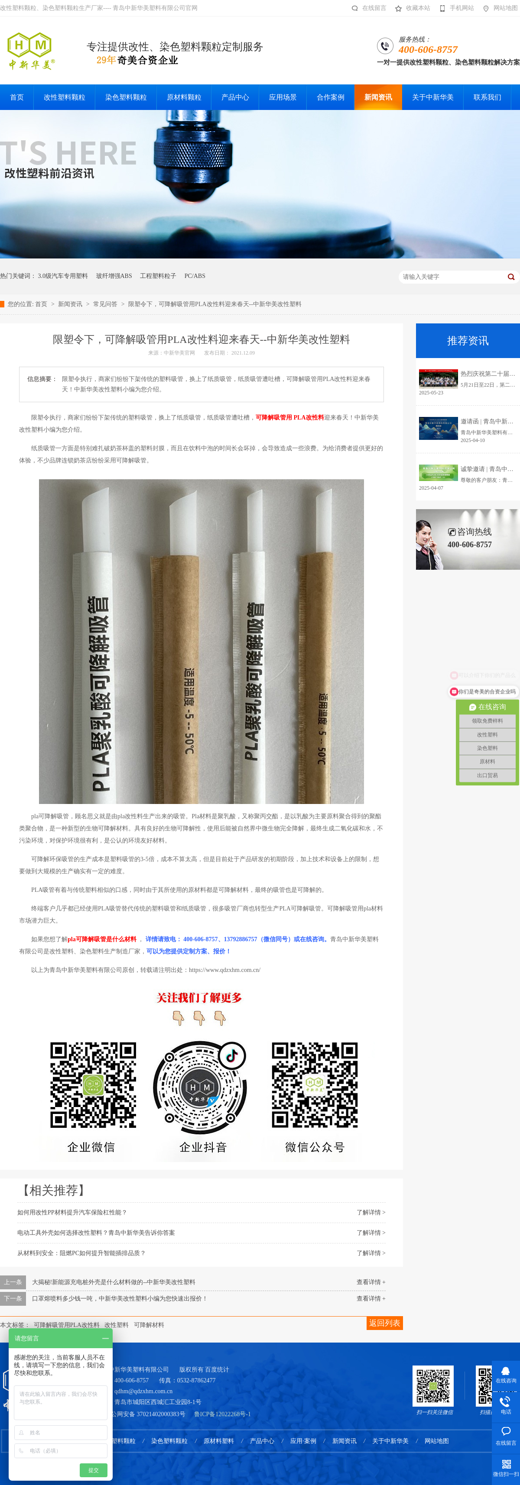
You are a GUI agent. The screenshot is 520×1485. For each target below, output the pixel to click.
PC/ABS (195, 276)
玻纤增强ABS (114, 276)
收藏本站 (410, 8)
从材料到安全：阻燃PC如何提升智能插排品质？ (81, 1253)
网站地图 (498, 8)
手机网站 (454, 8)
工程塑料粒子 (158, 276)
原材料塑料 (219, 1441)
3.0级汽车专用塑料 (63, 276)
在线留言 (367, 8)
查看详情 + (371, 1282)
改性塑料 (116, 1325)
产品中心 (262, 1441)
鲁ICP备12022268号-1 (222, 1414)
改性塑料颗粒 (117, 1441)
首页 (42, 304)
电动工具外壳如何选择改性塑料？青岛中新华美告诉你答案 (96, 1233)
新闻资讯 (71, 304)
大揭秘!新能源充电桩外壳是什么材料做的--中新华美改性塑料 (114, 1282)
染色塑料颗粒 (169, 1441)
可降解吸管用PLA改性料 (67, 1325)
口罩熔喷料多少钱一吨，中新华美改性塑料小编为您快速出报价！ (120, 1298)
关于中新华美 (390, 1441)
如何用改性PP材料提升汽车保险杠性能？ (72, 1212)
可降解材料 (149, 1325)
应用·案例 (303, 1441)
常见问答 (106, 304)
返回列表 (384, 1323)
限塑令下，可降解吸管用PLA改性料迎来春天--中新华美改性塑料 (215, 304)
